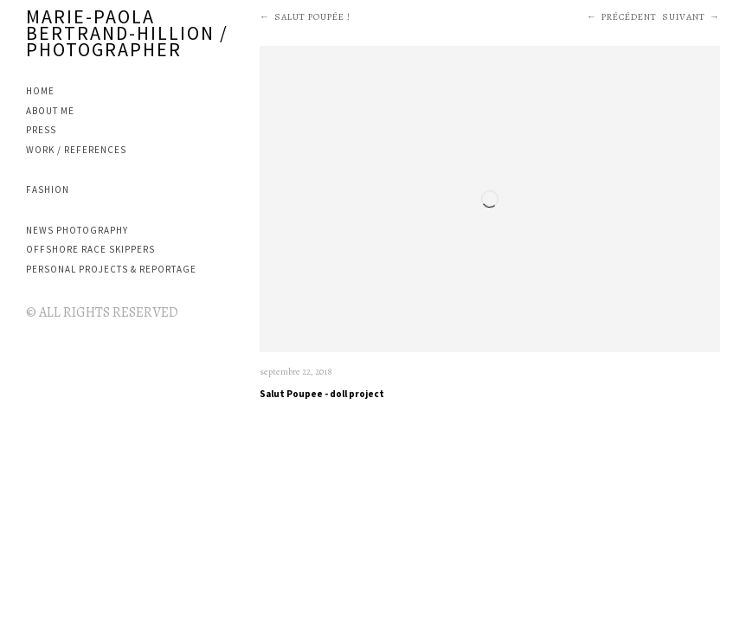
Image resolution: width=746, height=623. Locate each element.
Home (40, 91)
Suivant (683, 16)
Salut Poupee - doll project (322, 394)
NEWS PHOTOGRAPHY (77, 230)
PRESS (41, 130)
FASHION (47, 189)
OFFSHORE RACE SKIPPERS (90, 249)
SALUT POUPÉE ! (312, 16)
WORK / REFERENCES (76, 150)
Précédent (629, 16)
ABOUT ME (50, 111)
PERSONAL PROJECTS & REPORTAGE (111, 269)
